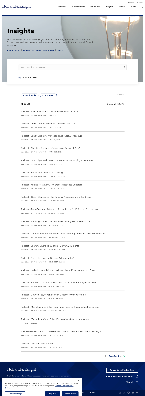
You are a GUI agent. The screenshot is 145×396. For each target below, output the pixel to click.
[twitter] (124, 392)
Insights (109, 7)
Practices (62, 7)
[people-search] (73, 67)
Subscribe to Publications (122, 370)
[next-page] (124, 356)
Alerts (10, 50)
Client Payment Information (119, 376)
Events (122, 7)
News (133, 7)
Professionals (78, 7)
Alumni (129, 382)
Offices (131, 3)
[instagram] (128, 392)
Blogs (17, 50)
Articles (26, 50)
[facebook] (133, 392)
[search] (142, 6)
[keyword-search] (124, 67)
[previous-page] (106, 356)
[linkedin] (120, 392)
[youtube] (137, 392)
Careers (140, 3)
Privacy (92, 392)
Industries (95, 7)
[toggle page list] (121, 356)
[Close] (78, 385)
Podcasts (36, 50)
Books (59, 50)
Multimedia (48, 50)
